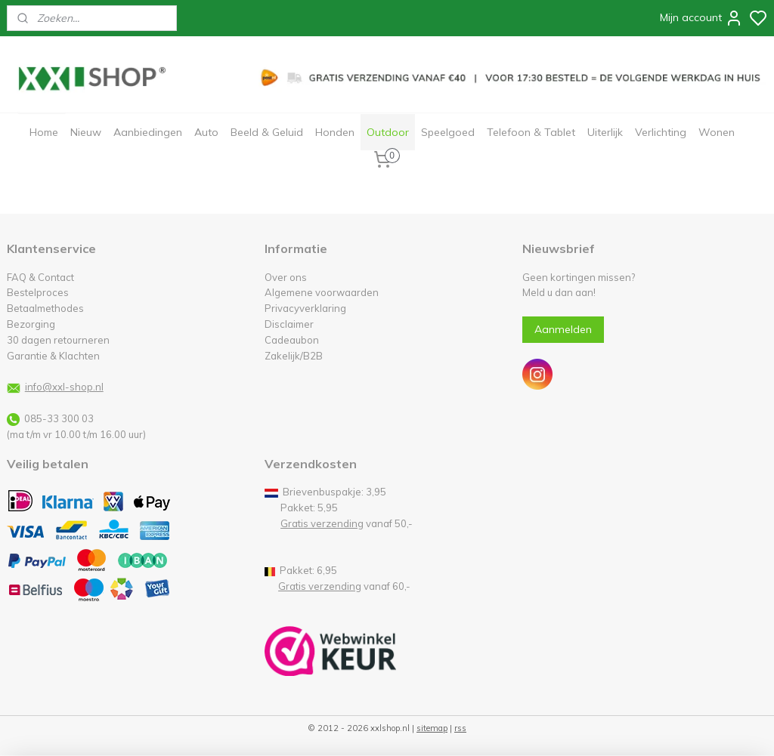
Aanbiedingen (147, 132)
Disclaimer (289, 324)
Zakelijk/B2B (294, 356)
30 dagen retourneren (58, 340)
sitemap (431, 728)
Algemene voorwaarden (322, 292)
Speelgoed (448, 132)
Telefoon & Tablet (531, 132)
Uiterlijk (605, 132)
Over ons (286, 277)
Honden (334, 132)
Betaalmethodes (45, 308)
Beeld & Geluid (267, 132)
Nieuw (85, 132)
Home (43, 132)
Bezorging (31, 324)
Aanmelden (563, 329)
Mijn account (701, 18)
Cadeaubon (292, 340)
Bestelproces (38, 292)
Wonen (716, 132)
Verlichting (660, 132)
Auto (206, 132)
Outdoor (388, 132)
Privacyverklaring (305, 308)
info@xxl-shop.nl (64, 387)
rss (460, 728)
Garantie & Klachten (53, 356)
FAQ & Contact (40, 277)
